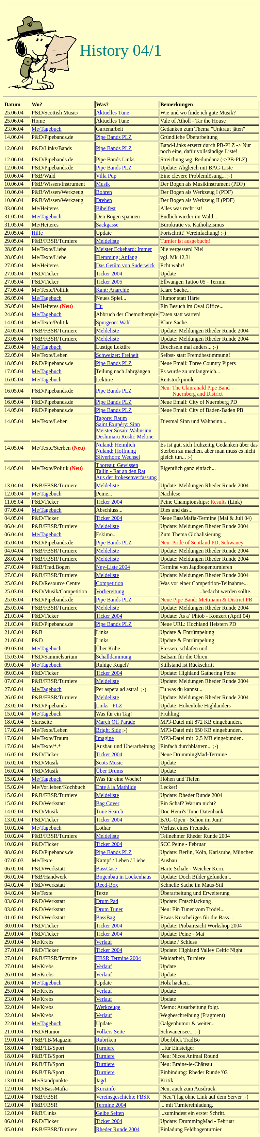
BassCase (106, 868)
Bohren (104, 192)
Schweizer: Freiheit (117, 355)
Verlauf (104, 942)
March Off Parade (115, 722)
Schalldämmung (113, 657)
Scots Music (109, 762)
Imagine (105, 738)
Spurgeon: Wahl (113, 322)
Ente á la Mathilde (116, 787)
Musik (103, 184)
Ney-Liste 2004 (113, 567)
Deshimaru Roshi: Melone (124, 436)
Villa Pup (106, 176)
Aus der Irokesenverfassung (126, 477)
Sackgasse (107, 225)
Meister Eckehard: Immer (124, 249)
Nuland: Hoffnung (116, 451)
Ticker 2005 (109, 282)
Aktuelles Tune (112, 112)
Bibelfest (106, 208)
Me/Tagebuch (47, 129)
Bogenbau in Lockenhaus (123, 877)
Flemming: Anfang (116, 257)
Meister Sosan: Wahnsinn (123, 430)
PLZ (117, 705)
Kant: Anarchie (112, 290)
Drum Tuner (109, 909)
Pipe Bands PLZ (114, 137)
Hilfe (37, 233)
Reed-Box (107, 885)
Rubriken (106, 1040)
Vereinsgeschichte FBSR (123, 1097)
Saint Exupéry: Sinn (118, 424)
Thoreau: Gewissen (117, 465)
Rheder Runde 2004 (118, 1129)
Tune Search (109, 811)
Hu (99, 306)
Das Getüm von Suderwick (125, 265)
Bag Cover (107, 803)
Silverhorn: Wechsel (118, 457)
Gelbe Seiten (110, 1113)
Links (102, 705)
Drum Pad (107, 901)
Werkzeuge (108, 1007)
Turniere (105, 1048)
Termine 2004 (111, 1105)
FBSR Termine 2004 (118, 958)
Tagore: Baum (111, 418)
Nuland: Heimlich (115, 445)
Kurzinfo (106, 1088)
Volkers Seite (110, 1031)
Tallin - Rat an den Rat (120, 471)
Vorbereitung (110, 591)
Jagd (101, 1080)
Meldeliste (107, 241)
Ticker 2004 (109, 273)
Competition (109, 583)
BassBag (105, 917)
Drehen (104, 200)
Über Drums (109, 771)
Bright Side (108, 730)
